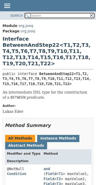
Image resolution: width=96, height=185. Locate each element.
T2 (59, 179)
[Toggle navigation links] (7, 6)
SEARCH (16, 15)
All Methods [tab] (20, 138)
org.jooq (25, 26)
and (47, 169)
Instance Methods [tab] (58, 138)
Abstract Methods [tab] (26, 145)
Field (51, 174)
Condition (16, 174)
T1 (61, 174)
